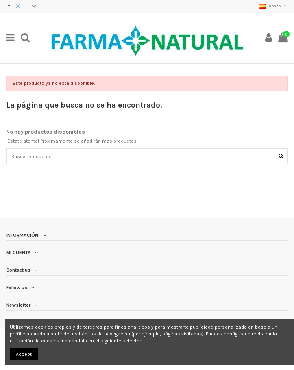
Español (273, 6)
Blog (32, 6)
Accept (24, 354)
